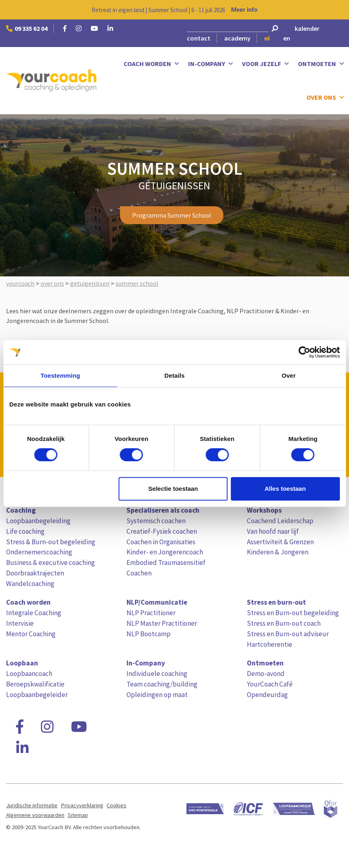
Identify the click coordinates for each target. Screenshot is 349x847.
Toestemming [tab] (60, 375)
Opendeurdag (267, 694)
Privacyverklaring (82, 805)
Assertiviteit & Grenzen (280, 541)
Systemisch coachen (156, 520)
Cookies (116, 805)
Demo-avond (266, 673)
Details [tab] (175, 375)
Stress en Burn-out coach (284, 623)
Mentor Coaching (31, 633)
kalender (307, 28)
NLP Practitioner (151, 612)
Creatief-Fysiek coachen (161, 531)
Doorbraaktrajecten (35, 573)
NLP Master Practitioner (161, 623)
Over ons (325, 97)
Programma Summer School (171, 215)
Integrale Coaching (33, 612)
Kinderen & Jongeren (277, 552)
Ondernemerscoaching (39, 552)
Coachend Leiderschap (280, 520)
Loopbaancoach (29, 673)
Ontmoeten (321, 64)
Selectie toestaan (173, 488)
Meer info (244, 9)
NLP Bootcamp (148, 633)
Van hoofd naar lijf (273, 531)
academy (237, 38)
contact (198, 38)
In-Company (211, 64)
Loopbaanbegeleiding (38, 520)
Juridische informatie (32, 805)
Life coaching (25, 531)
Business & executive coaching (50, 562)
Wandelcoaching (30, 583)
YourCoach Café (270, 684)
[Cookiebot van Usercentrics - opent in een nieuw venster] (304, 352)
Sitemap (78, 815)
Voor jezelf (266, 64)
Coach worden (152, 64)
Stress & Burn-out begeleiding (50, 541)
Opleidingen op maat (157, 694)
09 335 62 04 (26, 28)
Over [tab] (289, 375)
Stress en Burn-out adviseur (288, 633)
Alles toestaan (285, 488)
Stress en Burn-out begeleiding (293, 612)
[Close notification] (336, 10)
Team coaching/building (161, 684)
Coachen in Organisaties (160, 541)
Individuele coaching (156, 673)
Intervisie (20, 623)
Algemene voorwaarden (35, 815)
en (286, 38)
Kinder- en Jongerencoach (164, 552)
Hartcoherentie (269, 644)
